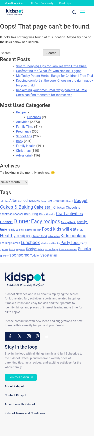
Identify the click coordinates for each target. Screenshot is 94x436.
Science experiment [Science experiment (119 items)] (68, 249)
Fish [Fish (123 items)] (39, 230)
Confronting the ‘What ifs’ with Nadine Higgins (48, 71)
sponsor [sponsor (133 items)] (4, 255)
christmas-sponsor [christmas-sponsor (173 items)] (11, 214)
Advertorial (24, 155)
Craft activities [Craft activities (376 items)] (69, 213)
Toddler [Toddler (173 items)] (35, 255)
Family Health (25, 146)
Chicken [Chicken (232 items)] (59, 207)
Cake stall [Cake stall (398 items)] (43, 207)
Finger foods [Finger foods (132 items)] (29, 229)
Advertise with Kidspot (20, 404)
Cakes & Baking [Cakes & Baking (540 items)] (16, 207)
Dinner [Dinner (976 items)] (21, 221)
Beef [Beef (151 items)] (49, 200)
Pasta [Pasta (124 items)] (12, 249)
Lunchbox (34, 117)
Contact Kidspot (15, 395)
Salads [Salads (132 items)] (40, 249)
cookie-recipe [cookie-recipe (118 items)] (48, 214)
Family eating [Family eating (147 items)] (15, 229)
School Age (24, 136)
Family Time (24, 127)
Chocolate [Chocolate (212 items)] (73, 207)
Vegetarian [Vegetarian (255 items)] (48, 255)
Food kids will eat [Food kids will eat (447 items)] (59, 229)
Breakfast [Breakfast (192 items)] (59, 201)
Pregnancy (23, 131)
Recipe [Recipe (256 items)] (31, 249)
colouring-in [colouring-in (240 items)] (33, 214)
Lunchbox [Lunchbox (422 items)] (30, 242)
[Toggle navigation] (82, 12)
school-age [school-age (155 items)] (51, 249)
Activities (22, 122)
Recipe (21, 112)
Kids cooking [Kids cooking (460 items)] (73, 235)
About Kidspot (14, 386)
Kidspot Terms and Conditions (25, 413)
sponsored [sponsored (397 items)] (19, 255)
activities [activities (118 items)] (4, 201)
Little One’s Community (41, 3)
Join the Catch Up (21, 377)
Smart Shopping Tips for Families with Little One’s (51, 66)
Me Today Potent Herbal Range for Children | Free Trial (54, 76)
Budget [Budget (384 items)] (81, 200)
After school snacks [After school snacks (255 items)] (24, 201)
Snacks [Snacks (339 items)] (84, 249)
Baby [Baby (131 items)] (43, 201)
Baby (19, 141)
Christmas (23, 151)
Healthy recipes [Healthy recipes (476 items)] (16, 235)
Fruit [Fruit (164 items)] (80, 229)
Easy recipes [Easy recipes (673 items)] (45, 221)
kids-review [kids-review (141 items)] (54, 236)
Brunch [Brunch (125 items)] (69, 201)
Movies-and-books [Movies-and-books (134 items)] (50, 243)
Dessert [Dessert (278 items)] (6, 222)
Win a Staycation (14, 3)
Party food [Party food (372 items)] (70, 242)
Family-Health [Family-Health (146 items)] (68, 222)
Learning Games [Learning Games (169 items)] (10, 243)
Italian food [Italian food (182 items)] (39, 236)
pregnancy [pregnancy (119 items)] (20, 249)
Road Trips (65, 3)
